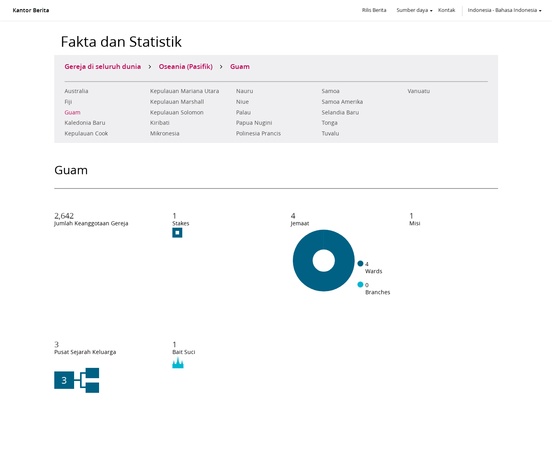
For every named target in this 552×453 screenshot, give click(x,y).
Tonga (330, 123)
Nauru (244, 91)
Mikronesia (165, 133)
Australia (76, 91)
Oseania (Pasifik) (185, 66)
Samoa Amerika (342, 102)
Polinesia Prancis (258, 133)
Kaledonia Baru (85, 123)
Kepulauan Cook (86, 133)
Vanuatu (419, 91)
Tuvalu (330, 133)
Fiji (68, 102)
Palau (243, 112)
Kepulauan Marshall (177, 102)
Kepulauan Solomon (177, 112)
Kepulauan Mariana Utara (184, 91)
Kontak (446, 9)
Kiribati (160, 123)
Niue (242, 102)
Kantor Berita (31, 10)
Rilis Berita (374, 9)
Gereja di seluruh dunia (103, 66)
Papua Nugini (254, 123)
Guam (72, 112)
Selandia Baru (340, 112)
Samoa (331, 91)
